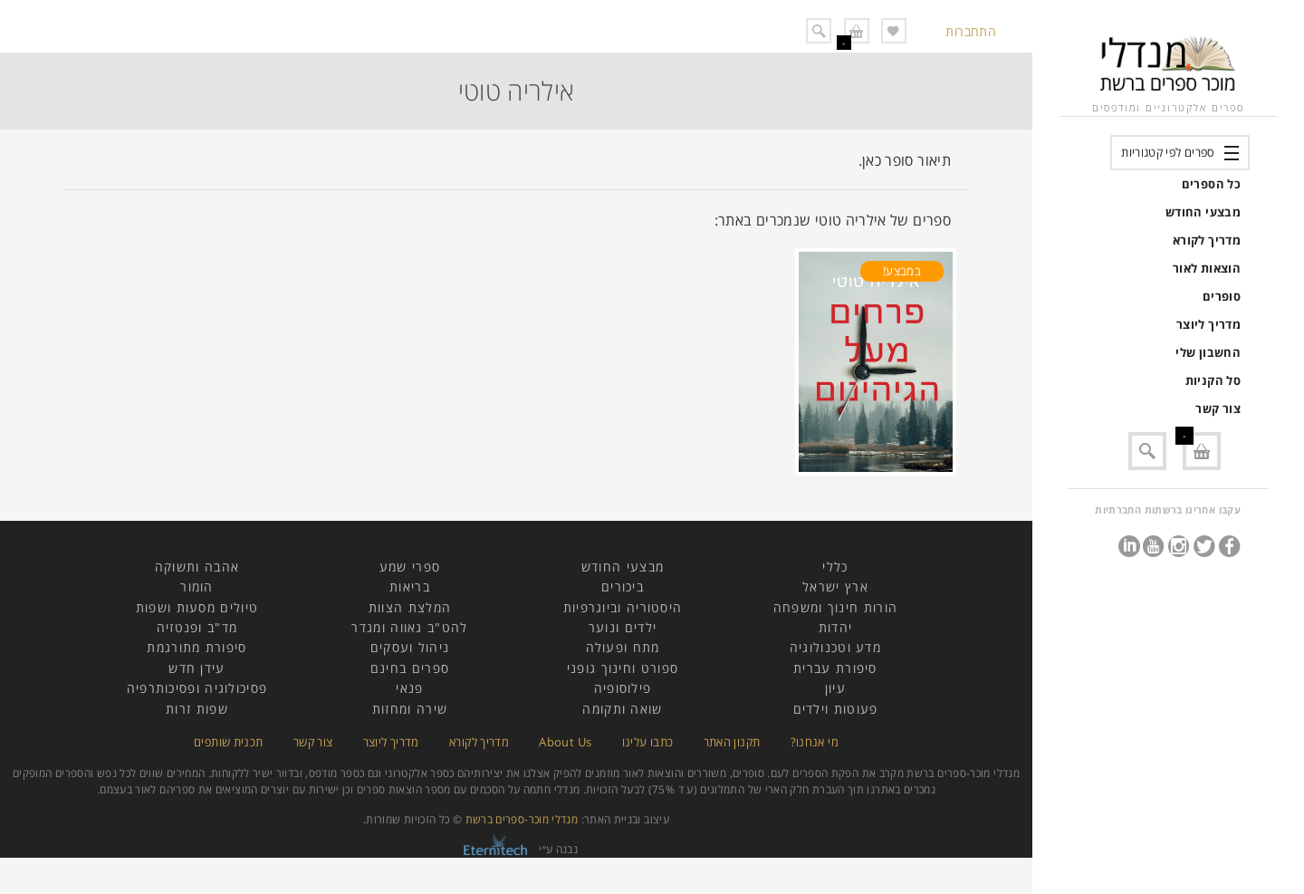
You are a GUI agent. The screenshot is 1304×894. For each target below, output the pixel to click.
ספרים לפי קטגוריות (1167, 152)
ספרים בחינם (409, 668)
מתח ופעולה (623, 647)
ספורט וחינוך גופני (622, 668)
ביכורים (622, 586)
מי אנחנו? (815, 742)
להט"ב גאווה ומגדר (409, 627)
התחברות (970, 31)
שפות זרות (197, 708)
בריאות (409, 586)
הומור (197, 586)
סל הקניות (1213, 380)
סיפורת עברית (835, 668)
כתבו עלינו (648, 742)
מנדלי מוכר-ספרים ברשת (522, 819)
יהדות (836, 627)
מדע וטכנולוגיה (835, 647)
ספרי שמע (409, 566)
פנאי (409, 688)
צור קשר (1218, 408)
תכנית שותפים (228, 742)
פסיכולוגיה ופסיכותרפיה (197, 688)
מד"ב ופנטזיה (197, 627)
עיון (835, 688)
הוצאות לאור (1207, 268)
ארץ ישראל (835, 586)
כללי (835, 566)
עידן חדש (196, 668)
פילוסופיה (623, 688)
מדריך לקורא (1207, 240)
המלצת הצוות (410, 607)
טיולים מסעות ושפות (197, 607)
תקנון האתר (732, 742)
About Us (565, 742)
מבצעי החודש (1203, 212)
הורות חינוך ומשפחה (835, 607)
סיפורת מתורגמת (196, 647)
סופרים (1222, 296)
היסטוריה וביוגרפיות (623, 607)
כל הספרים (1211, 184)
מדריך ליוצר (1208, 324)
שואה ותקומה (622, 708)
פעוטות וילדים (835, 708)
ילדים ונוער (623, 627)
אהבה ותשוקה (197, 566)
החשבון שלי (1208, 352)
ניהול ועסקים (410, 647)
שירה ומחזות (409, 708)
